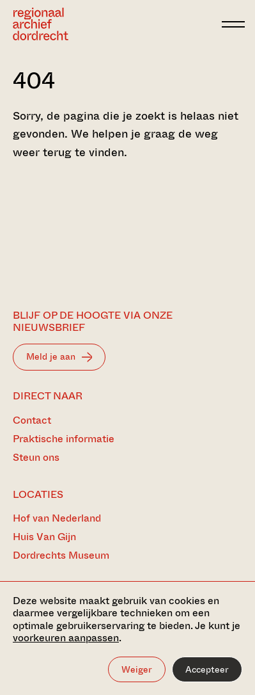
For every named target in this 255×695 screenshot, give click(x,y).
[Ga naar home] (40, 24)
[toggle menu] (233, 24)
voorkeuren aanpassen (66, 637)
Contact (32, 420)
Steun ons (36, 457)
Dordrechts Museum (61, 555)
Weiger (136, 669)
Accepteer (207, 669)
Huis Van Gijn (44, 536)
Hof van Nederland (57, 518)
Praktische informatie (63, 438)
